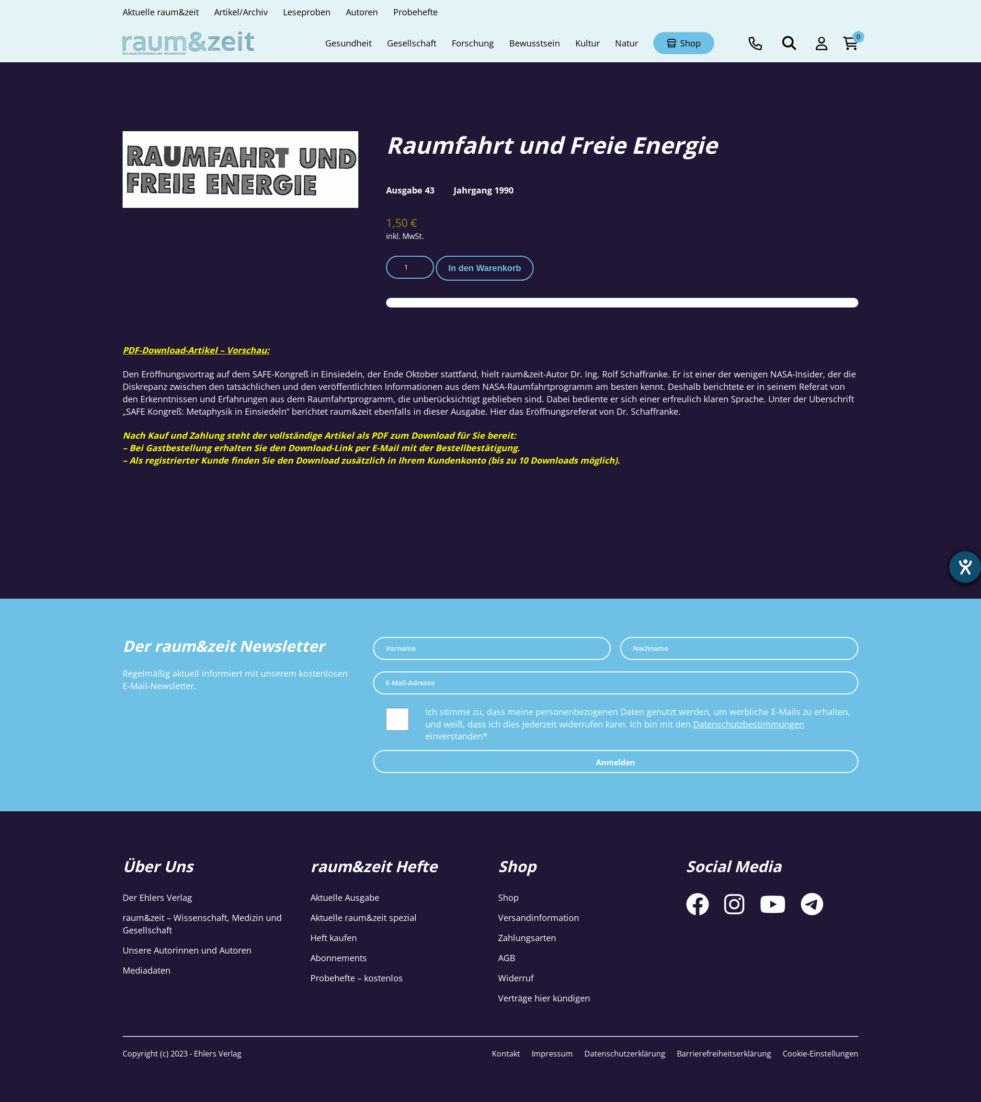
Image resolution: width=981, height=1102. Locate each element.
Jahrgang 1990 (483, 190)
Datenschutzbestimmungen (748, 724)
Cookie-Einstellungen (820, 1053)
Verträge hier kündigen (544, 998)
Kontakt (506, 1053)
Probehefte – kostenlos (356, 978)
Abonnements (338, 958)
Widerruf (516, 978)
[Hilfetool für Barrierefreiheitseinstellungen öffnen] (965, 567)
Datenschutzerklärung (624, 1053)
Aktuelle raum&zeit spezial (363, 917)
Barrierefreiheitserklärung (724, 1053)
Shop (508, 897)
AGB (506, 958)
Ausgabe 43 (410, 190)
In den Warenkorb (484, 268)
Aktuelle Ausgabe (344, 897)
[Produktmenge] (410, 267)
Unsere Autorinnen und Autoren (187, 950)
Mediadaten (147, 970)
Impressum (552, 1053)
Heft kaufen (333, 937)
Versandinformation (538, 917)
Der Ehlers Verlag (157, 897)
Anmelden (615, 762)
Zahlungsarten (527, 937)
